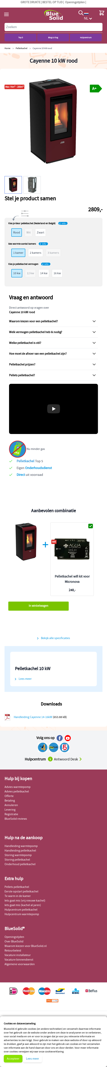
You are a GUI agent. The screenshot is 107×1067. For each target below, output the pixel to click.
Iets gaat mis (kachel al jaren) (23, 905)
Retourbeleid (13, 950)
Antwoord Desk (68, 759)
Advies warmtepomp (18, 787)
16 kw (57, 273)
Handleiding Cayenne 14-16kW (33, 717)
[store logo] (53, 15)
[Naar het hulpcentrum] (50, 759)
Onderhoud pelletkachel (20, 864)
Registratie (11, 814)
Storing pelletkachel (17, 860)
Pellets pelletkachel (17, 887)
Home (7, 48)
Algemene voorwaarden (20, 964)
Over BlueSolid (14, 941)
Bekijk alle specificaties (55, 638)
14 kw (43, 273)
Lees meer (32, 1059)
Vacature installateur (18, 955)
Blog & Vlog (53, 37)
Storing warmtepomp (18, 855)
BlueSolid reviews (16, 819)
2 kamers (35, 253)
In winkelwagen (38, 606)
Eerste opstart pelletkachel (21, 891)
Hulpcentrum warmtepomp (22, 914)
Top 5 (20, 37)
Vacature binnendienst (19, 960)
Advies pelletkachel (17, 791)
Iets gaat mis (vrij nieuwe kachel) (25, 900)
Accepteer (13, 1059)
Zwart (40, 232)
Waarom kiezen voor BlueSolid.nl (26, 946)
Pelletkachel (21, 48)
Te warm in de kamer (18, 896)
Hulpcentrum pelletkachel (21, 910)
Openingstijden (75, 2)
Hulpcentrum (86, 37)
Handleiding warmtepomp (21, 846)
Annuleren (11, 805)
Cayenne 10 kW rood (42, 48)
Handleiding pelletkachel (20, 850)
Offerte (9, 796)
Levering (10, 810)
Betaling (10, 800)
